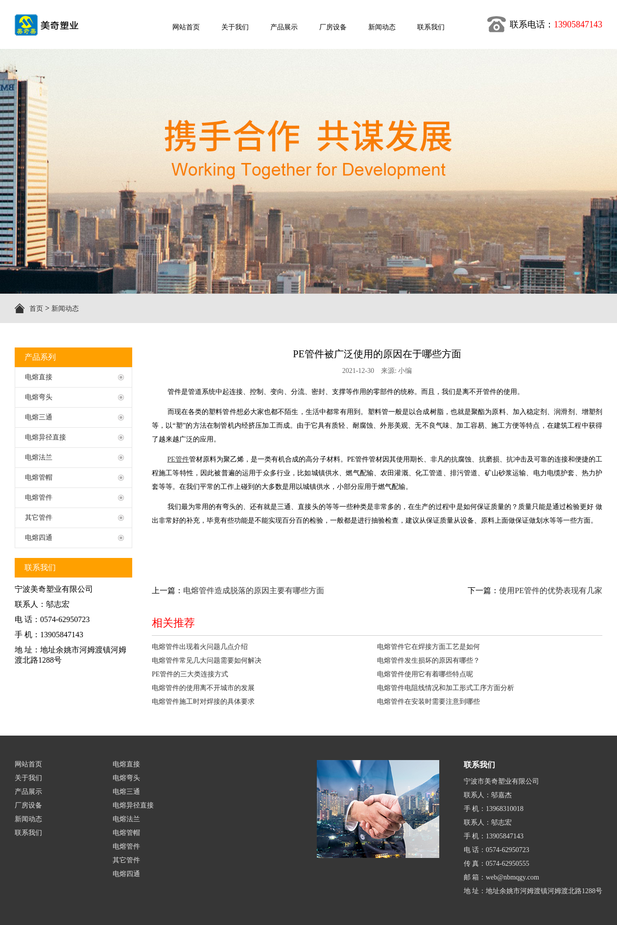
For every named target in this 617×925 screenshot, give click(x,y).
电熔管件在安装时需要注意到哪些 (428, 701)
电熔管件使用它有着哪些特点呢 (425, 674)
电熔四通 (126, 874)
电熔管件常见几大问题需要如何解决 (206, 660)
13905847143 (578, 24)
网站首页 (28, 764)
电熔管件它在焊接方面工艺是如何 (428, 646)
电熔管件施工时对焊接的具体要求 (203, 701)
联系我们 (28, 832)
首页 (36, 308)
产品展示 (28, 791)
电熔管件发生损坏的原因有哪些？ (428, 660)
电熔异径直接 (133, 805)
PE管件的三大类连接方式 (190, 674)
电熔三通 (126, 791)
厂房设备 (28, 805)
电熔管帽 (126, 832)
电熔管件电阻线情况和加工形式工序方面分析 (445, 688)
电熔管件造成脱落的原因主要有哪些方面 (253, 590)
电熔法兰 (126, 819)
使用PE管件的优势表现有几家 (550, 590)
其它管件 (126, 860)
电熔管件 (126, 846)
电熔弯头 (126, 778)
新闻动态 (65, 308)
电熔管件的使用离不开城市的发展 (203, 688)
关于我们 (28, 778)
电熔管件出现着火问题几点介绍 (200, 646)
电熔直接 (126, 764)
